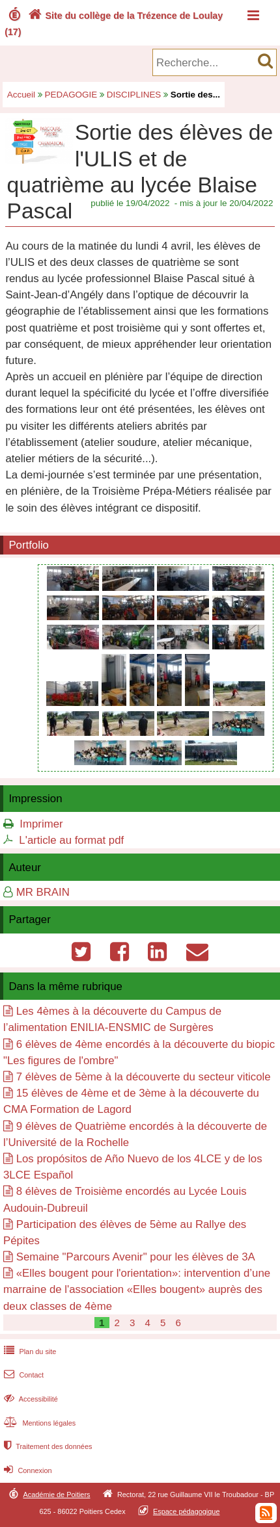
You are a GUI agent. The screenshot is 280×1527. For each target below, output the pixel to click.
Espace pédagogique (186, 1511)
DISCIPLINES (134, 94)
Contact (22, 1375)
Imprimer (41, 824)
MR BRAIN (43, 892)
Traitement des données (46, 1446)
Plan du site (28, 1351)
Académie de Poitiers (56, 1494)
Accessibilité (29, 1399)
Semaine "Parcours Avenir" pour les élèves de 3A (135, 1257)
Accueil (21, 94)
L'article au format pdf (71, 840)
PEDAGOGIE (71, 94)
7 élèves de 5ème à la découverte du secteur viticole (143, 1077)
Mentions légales (38, 1423)
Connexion (26, 1470)
